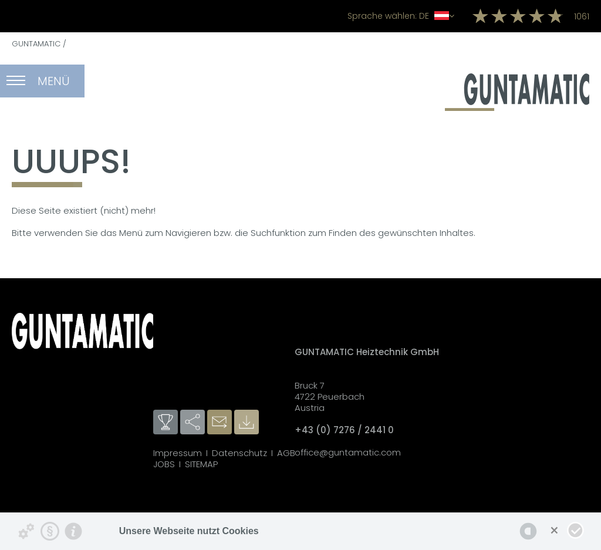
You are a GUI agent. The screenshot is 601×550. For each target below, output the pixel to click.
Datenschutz (239, 453)
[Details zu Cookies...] (26, 531)
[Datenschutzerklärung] (49, 531)
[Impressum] (73, 531)
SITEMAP (201, 464)
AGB (286, 453)
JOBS (164, 464)
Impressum (177, 453)
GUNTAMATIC (36, 43)
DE (400, 16)
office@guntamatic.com (348, 452)
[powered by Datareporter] (528, 531)
